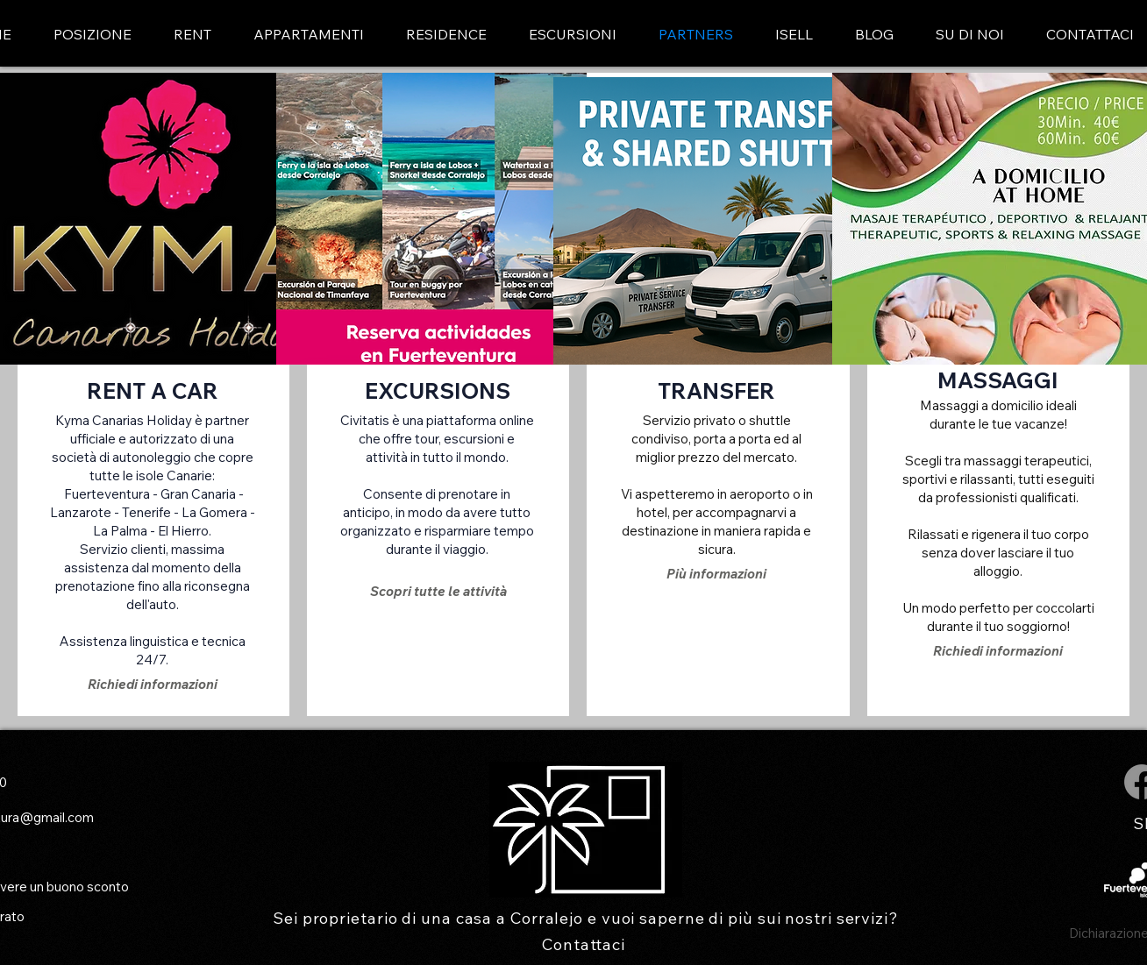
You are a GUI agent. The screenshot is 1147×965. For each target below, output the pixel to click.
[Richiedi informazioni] (152, 684)
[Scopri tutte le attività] (439, 591)
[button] (308, 35)
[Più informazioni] (717, 573)
